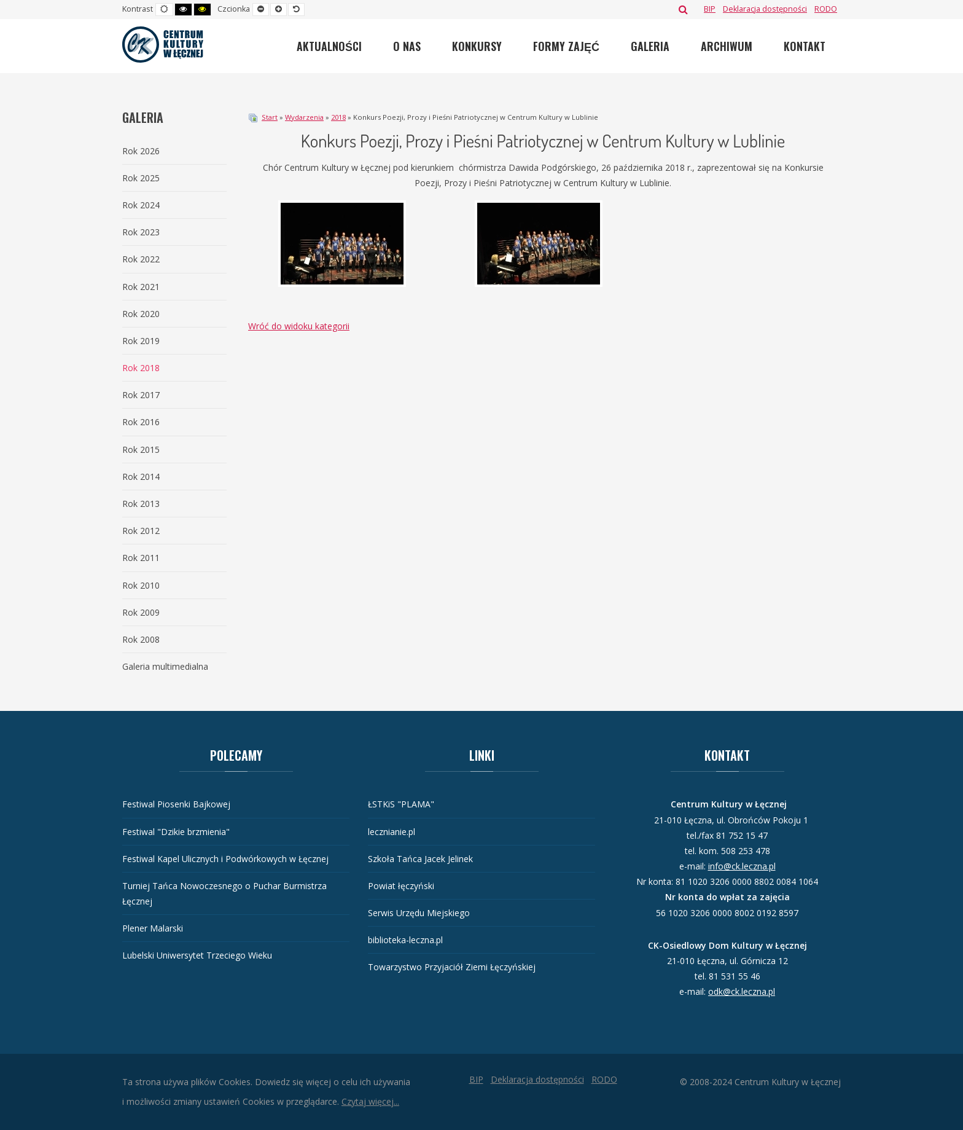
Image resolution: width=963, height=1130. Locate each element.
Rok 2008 (141, 639)
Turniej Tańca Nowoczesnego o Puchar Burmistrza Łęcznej (224, 893)
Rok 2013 (141, 503)
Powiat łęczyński (401, 886)
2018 (338, 117)
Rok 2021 (141, 286)
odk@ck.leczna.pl (741, 991)
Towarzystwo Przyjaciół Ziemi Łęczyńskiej (452, 967)
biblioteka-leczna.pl (405, 940)
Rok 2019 (141, 341)
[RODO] (825, 9)
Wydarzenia (304, 117)
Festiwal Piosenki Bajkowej (176, 804)
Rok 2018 (141, 368)
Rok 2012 (141, 530)
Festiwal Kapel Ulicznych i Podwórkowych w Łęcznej (225, 859)
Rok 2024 (141, 205)
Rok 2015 (141, 449)
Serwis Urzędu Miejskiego (419, 913)
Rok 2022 (141, 259)
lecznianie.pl (391, 832)
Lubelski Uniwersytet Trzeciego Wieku (197, 955)
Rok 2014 (141, 476)
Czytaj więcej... (370, 1101)
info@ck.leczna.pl (742, 866)
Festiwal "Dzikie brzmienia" (176, 832)
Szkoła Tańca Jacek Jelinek (420, 859)
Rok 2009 (141, 612)
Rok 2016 (141, 422)
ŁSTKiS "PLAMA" (401, 804)
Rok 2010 (141, 585)
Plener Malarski (152, 928)
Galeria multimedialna (165, 666)
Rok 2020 (141, 314)
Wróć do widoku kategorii (298, 326)
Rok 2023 (141, 232)
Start (270, 117)
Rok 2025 (141, 178)
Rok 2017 (141, 395)
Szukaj (683, 9)
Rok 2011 (141, 557)
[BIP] (709, 9)
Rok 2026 (141, 151)
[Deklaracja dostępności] (765, 9)
